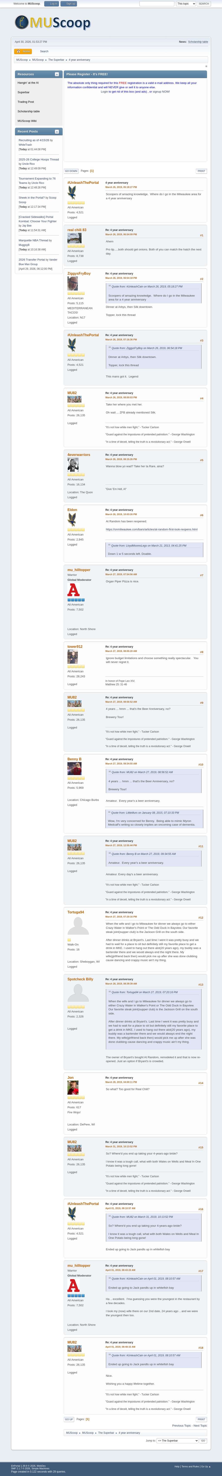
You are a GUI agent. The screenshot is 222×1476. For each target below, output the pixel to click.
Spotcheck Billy (80, 979)
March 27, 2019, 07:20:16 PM (121, 916)
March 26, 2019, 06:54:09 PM (121, 234)
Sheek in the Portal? (32, 197)
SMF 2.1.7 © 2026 (20, 1468)
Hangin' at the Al (28, 82)
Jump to (150, 1440)
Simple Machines (40, 1468)
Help (177, 1466)
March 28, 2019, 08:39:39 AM (121, 983)
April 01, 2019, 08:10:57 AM (120, 1208)
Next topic (200, 1425)
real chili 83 (76, 230)
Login (104, 91)
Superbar (23, 92)
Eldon (72, 510)
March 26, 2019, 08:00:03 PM (121, 397)
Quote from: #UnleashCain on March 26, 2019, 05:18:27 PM (147, 286)
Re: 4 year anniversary (119, 230)
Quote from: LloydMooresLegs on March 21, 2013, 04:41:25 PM (148, 545)
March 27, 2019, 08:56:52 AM (121, 701)
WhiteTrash (25, 144)
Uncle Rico (28, 163)
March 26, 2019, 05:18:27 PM (121, 187)
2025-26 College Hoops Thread (39, 159)
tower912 (74, 646)
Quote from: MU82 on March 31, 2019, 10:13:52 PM (142, 1216)
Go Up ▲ (206, 1466)
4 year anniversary (116, 182)
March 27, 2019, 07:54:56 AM (121, 574)
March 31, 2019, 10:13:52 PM (121, 1146)
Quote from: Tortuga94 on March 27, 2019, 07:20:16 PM (145, 992)
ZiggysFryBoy (79, 273)
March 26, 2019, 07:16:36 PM (121, 339)
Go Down (71, 171)
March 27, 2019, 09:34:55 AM (121, 763)
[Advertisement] (135, 128)
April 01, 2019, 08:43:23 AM (120, 1270)
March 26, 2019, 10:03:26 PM (121, 514)
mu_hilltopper (78, 570)
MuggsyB (24, 245)
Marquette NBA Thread (33, 240)
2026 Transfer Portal (32, 259)
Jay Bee (26, 225)
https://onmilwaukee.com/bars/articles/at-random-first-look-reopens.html (152, 529)
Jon (70, 1077)
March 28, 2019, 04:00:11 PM (121, 1082)
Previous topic (181, 1425)
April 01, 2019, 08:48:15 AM (120, 1346)
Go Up (69, 1419)
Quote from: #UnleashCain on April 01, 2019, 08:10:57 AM (146, 1278)
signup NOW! (161, 91)
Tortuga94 (75, 912)
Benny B (74, 759)
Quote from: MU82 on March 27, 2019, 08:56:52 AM (142, 772)
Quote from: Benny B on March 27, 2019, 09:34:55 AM (144, 854)
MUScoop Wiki (27, 120)
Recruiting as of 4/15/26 (34, 140)
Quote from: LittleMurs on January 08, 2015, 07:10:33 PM (145, 812)
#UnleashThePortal (83, 182)
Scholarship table (198, 41)
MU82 (72, 393)
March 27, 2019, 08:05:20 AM (121, 651)
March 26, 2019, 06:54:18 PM (121, 278)
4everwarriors (78, 455)
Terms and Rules (190, 1466)
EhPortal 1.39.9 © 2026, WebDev (28, 1466)
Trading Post (26, 101)
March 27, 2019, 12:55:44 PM (121, 845)
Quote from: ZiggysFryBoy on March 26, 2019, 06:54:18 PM (147, 348)
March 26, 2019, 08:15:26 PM (121, 459)
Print (201, 171)
